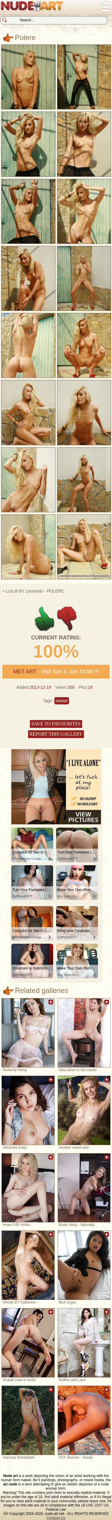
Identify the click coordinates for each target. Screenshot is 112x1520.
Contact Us (56, 1518)
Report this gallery (56, 734)
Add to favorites (50, 1005)
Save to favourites (56, 723)
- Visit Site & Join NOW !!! (56, 672)
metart (62, 700)
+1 (44, 619)
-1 (67, 619)
